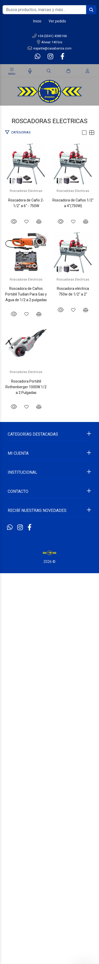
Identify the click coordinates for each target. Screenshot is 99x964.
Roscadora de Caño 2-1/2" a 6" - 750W (49, 247)
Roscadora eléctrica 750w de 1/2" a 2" (49, 654)
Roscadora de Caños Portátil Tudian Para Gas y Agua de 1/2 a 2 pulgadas (49, 521)
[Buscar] (48, 71)
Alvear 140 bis (49, 42)
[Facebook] (62, 56)
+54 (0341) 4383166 (49, 36)
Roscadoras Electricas (49, 238)
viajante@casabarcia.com (49, 48)
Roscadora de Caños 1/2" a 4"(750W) (49, 382)
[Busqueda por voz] (30, 71)
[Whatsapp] (38, 56)
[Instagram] (50, 56)
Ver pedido (57, 21)
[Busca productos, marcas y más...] (44, 9)
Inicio (37, 21)
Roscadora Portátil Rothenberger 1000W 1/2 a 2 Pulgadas (49, 792)
